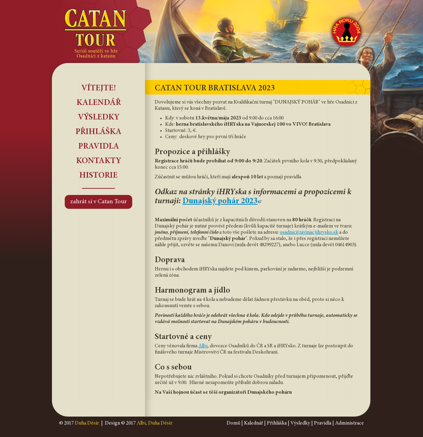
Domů (233, 423)
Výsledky (98, 118)
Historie (98, 176)
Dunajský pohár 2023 (220, 201)
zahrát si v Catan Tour (98, 202)
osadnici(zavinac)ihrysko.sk (309, 232)
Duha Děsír (87, 423)
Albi (202, 346)
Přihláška (98, 132)
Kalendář (98, 103)
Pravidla (98, 147)
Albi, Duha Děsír (154, 423)
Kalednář (253, 423)
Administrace (349, 423)
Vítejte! (98, 88)
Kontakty (98, 161)
